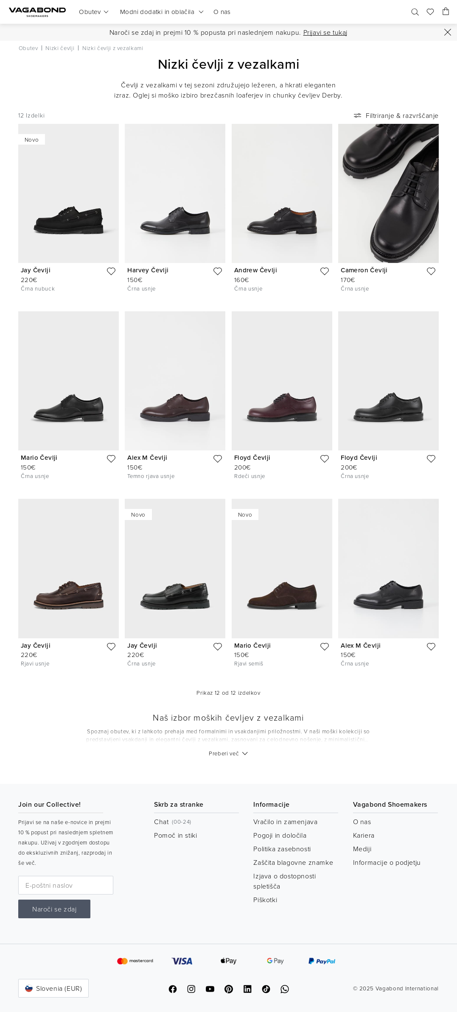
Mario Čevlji (39, 457)
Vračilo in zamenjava (285, 821)
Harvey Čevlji (147, 270)
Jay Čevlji (35, 270)
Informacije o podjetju (387, 862)
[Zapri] (447, 32)
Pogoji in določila (279, 835)
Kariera (364, 835)
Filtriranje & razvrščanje (395, 115)
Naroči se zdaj (54, 909)
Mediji (362, 848)
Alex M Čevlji (147, 457)
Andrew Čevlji (255, 270)
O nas (362, 821)
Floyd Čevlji (252, 457)
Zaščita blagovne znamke (293, 862)
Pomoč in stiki (175, 835)
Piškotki (265, 899)
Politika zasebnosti (282, 848)
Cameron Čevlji (364, 270)
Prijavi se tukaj (325, 32)
